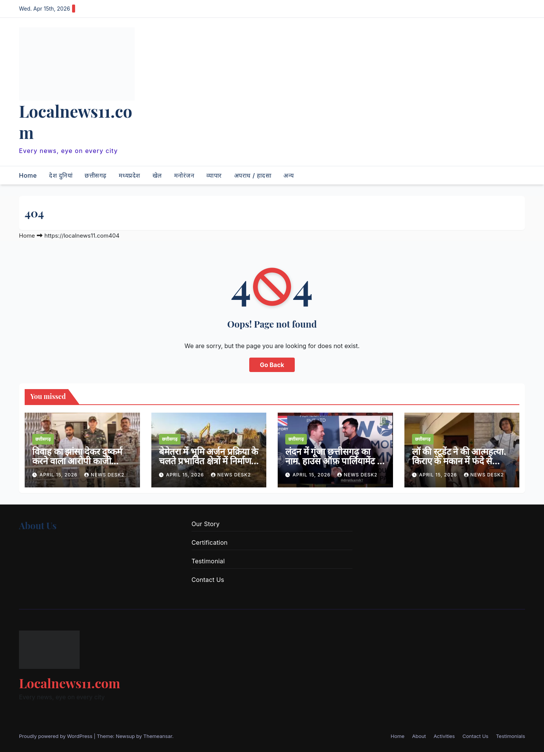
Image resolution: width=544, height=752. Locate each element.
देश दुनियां (60, 175)
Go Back (272, 365)
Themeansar (157, 736)
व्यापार (214, 175)
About (419, 736)
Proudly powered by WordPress (56, 736)
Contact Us (208, 579)
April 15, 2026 (59, 475)
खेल (157, 175)
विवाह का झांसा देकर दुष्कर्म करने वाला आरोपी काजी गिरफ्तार (77, 460)
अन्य (288, 175)
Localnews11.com (75, 121)
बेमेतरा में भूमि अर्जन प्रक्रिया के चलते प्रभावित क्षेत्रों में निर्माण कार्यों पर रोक (208, 460)
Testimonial (208, 561)
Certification (210, 542)
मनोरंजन (184, 175)
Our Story (206, 524)
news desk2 (104, 475)
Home (28, 175)
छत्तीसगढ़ (96, 175)
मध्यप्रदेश (129, 175)
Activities (444, 736)
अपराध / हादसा (252, 175)
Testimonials (510, 736)
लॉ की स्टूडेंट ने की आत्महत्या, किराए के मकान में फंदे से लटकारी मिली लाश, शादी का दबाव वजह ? (459, 465)
